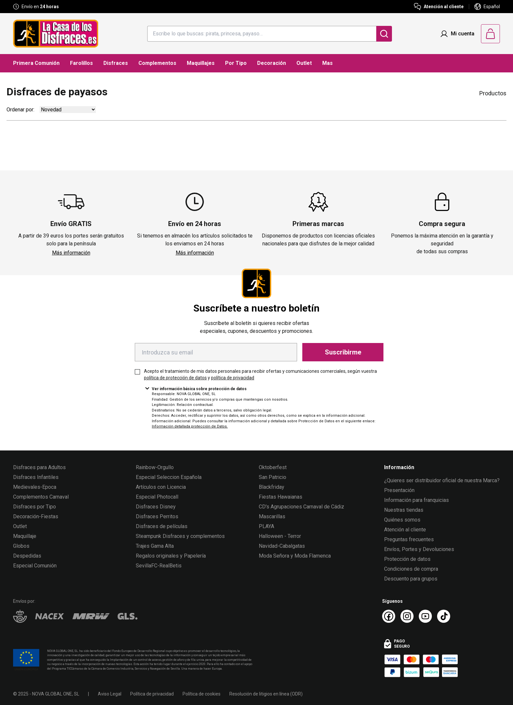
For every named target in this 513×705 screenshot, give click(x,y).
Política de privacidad (152, 693)
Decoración (271, 63)
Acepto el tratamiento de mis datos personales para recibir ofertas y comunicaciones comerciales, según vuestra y (260, 374)
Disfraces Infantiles (36, 477)
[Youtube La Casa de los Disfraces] (425, 616)
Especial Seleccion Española (169, 477)
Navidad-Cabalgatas (282, 546)
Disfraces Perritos (157, 516)
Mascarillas (272, 516)
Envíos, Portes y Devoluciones (419, 549)
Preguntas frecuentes (409, 539)
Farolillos (81, 63)
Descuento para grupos (410, 579)
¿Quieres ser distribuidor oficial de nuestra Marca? (442, 480)
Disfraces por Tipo (34, 507)
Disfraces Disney (156, 507)
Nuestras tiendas (403, 510)
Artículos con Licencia (161, 487)
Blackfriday (271, 487)
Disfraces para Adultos (39, 467)
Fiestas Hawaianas (280, 497)
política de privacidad (232, 377)
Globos (21, 546)
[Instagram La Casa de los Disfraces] (407, 616)
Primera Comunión (36, 63)
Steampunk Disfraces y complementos (180, 536)
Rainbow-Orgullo (155, 467)
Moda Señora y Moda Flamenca (295, 556)
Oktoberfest (273, 467)
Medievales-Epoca (34, 487)
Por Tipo (236, 63)
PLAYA (266, 526)
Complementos (157, 63)
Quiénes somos (402, 520)
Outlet (304, 63)
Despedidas (27, 556)
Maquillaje (24, 536)
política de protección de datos (175, 377)
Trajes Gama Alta (155, 546)
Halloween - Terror (280, 536)
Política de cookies (202, 693)
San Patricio (272, 477)
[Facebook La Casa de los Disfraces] (388, 616)
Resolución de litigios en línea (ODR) (266, 693)
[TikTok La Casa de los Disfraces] (443, 616)
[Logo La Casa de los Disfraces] (55, 34)
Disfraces (115, 63)
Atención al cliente (405, 529)
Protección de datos (407, 559)
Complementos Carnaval (41, 497)
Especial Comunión (35, 565)
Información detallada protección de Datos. (190, 426)
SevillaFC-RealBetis (159, 565)
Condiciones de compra (411, 569)
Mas (327, 63)
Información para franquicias (416, 500)
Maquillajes (201, 63)
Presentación (399, 490)
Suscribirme (343, 352)
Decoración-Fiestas (35, 516)
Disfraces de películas (161, 526)
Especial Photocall (157, 497)
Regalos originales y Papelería (171, 556)
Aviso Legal (109, 693)
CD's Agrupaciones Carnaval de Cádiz (301, 507)
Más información (71, 253)
